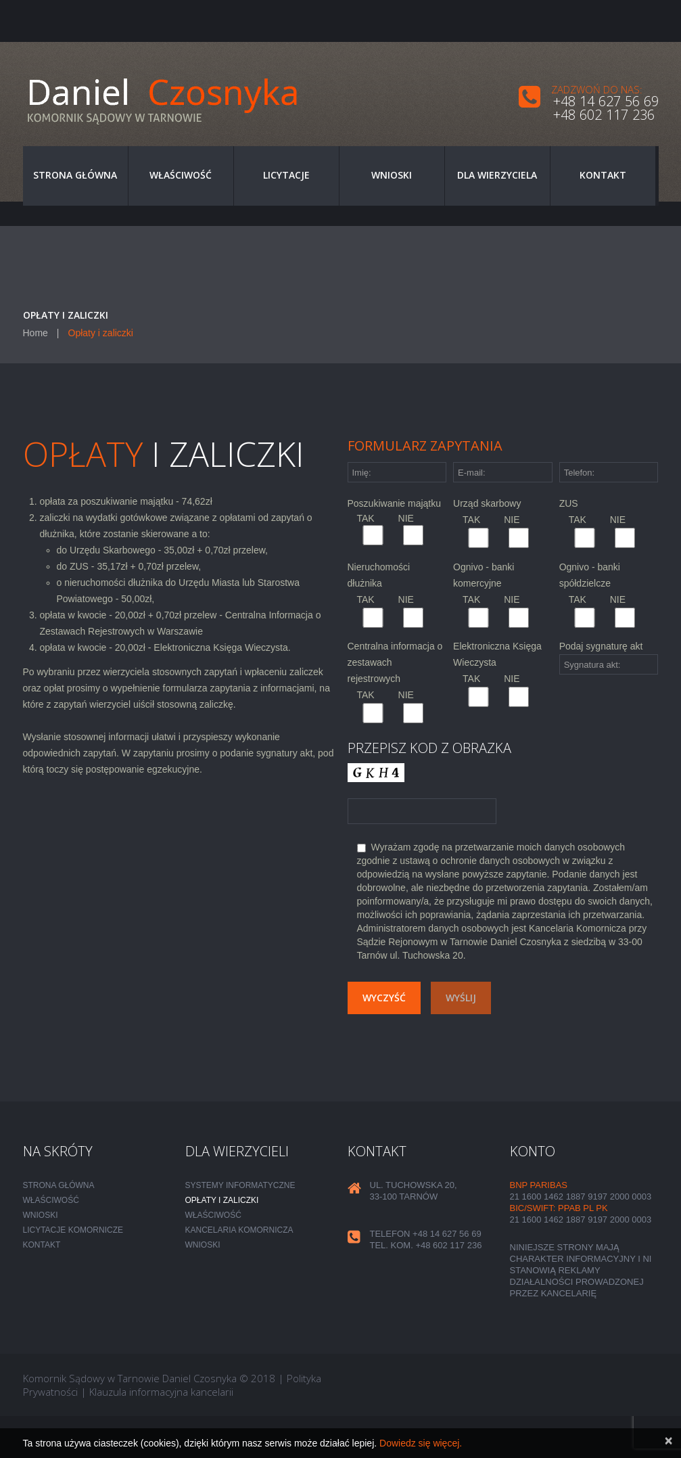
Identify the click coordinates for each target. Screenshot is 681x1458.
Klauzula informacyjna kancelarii (161, 1391)
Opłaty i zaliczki (222, 1200)
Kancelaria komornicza (239, 1230)
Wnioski (391, 174)
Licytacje (286, 174)
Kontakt (603, 174)
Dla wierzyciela (497, 174)
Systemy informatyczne (240, 1185)
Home (35, 332)
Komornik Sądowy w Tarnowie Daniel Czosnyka (130, 1378)
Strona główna (75, 174)
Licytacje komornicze (73, 1230)
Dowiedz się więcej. (420, 1443)
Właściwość (180, 174)
